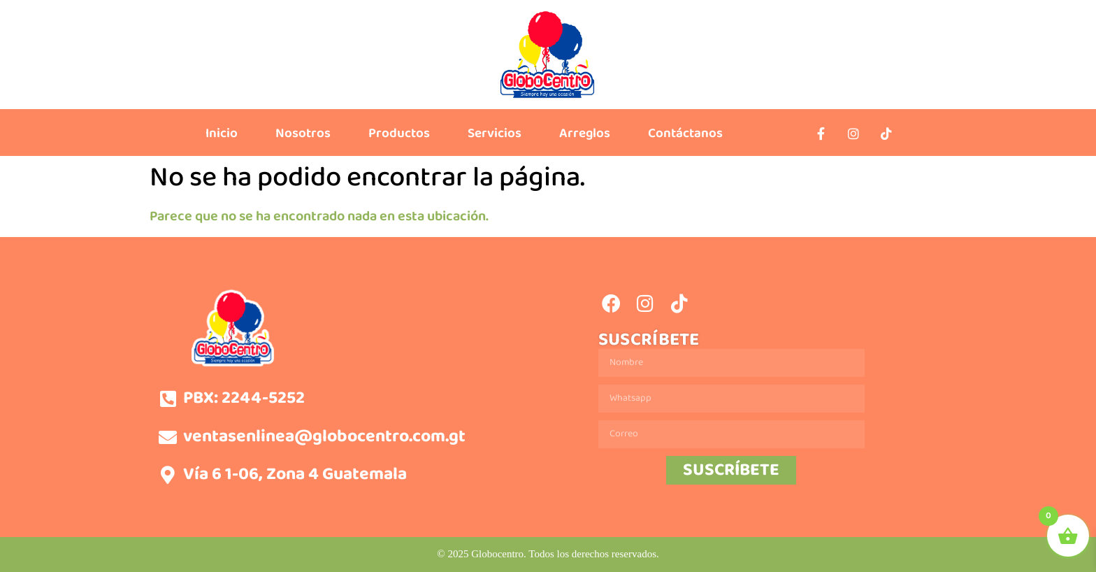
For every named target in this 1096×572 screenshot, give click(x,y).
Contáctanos (685, 133)
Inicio (222, 133)
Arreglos (584, 133)
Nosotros (303, 133)
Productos (399, 133)
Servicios (494, 133)
